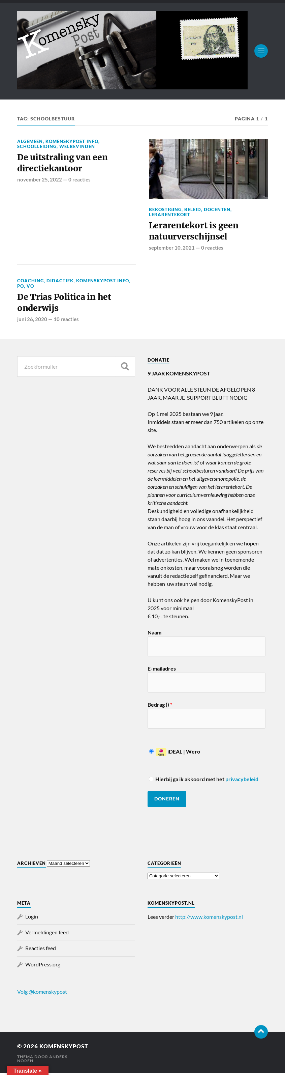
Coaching (30, 281)
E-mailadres (162, 671)
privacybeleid (241, 781)
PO (20, 287)
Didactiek (59, 281)
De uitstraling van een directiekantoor (63, 163)
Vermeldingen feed (47, 934)
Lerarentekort (169, 214)
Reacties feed (40, 950)
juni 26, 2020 (32, 321)
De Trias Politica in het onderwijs (65, 304)
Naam (154, 634)
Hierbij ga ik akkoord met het (203, 781)
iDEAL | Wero (174, 754)
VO (30, 287)
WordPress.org (42, 966)
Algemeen (30, 141)
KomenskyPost (65, 1048)
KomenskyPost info (71, 141)
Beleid (192, 209)
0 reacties (79, 180)
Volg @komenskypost (42, 993)
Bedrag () (160, 707)
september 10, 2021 (172, 249)
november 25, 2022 (39, 180)
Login (31, 918)
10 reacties (66, 321)
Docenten (217, 209)
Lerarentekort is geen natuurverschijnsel (194, 232)
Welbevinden (77, 146)
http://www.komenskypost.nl (209, 918)
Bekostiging (165, 209)
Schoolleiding (37, 146)
